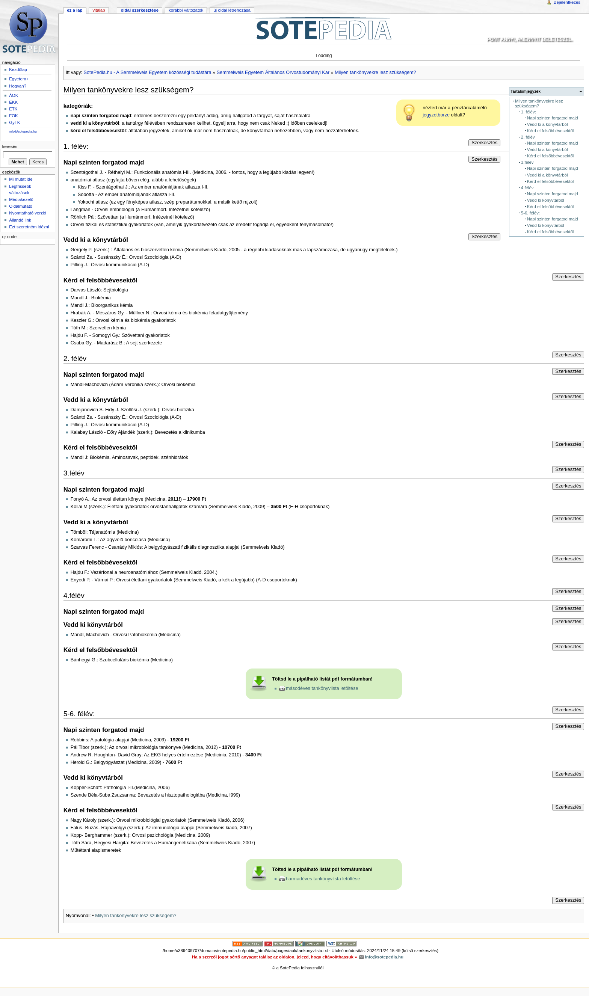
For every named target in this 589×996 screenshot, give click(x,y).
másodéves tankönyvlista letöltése (322, 688)
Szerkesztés (484, 142)
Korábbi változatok (186, 10)
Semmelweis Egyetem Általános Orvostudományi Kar (273, 72)
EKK (13, 102)
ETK (13, 109)
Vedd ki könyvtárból (545, 200)
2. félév (528, 137)
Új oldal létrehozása (232, 10)
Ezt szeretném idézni (29, 227)
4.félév (527, 188)
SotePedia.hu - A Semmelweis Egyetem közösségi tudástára (147, 72)
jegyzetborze (436, 115)
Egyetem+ (19, 79)
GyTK (14, 122)
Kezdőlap (18, 69)
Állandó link (20, 220)
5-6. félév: (530, 213)
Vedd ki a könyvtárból (547, 124)
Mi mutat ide (20, 179)
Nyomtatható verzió (27, 213)
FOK (13, 115)
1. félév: (528, 112)
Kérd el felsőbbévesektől (550, 130)
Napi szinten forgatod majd (552, 118)
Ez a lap (74, 10)
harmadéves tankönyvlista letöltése (323, 878)
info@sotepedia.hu (23, 131)
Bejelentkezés (567, 2)
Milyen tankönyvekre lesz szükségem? (375, 72)
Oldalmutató (20, 206)
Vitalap (98, 10)
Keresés (9, 146)
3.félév (527, 162)
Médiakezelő (21, 199)
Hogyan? (17, 86)
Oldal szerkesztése (140, 10)
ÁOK (13, 95)
